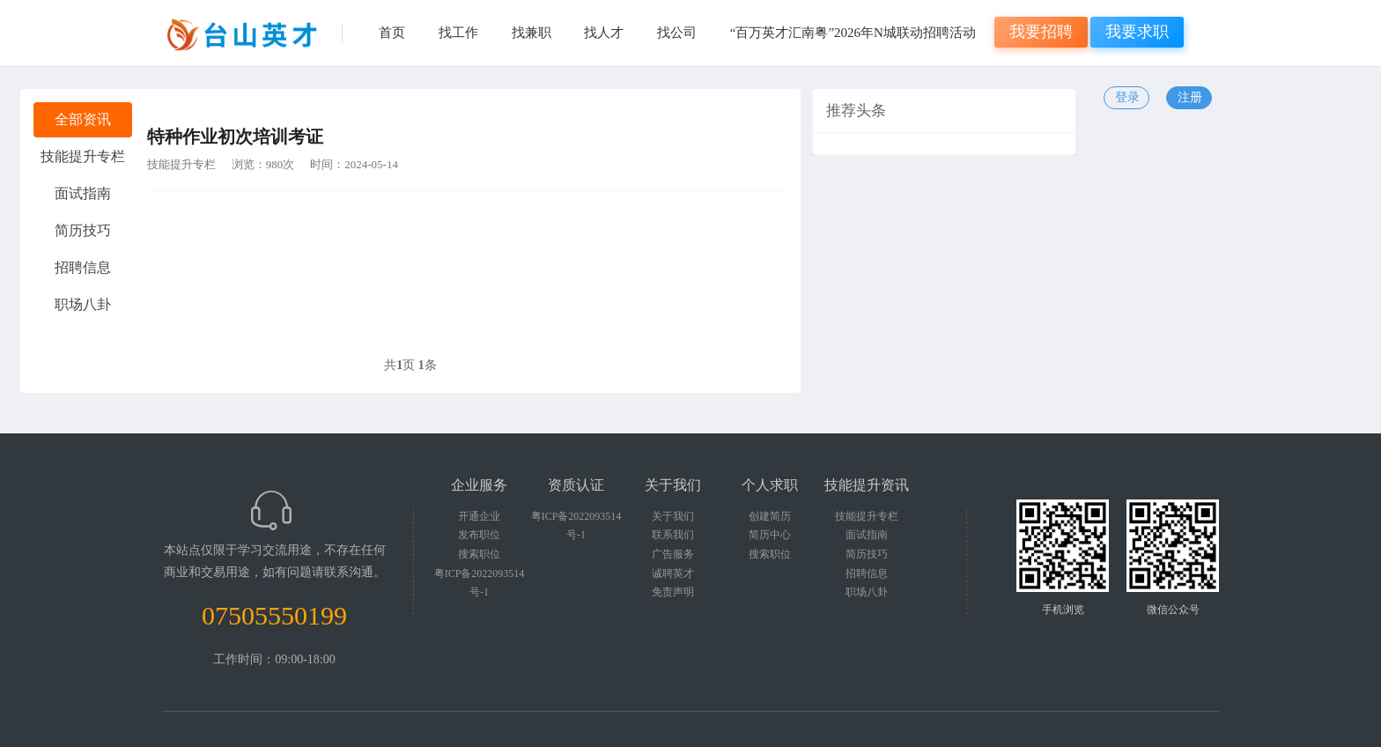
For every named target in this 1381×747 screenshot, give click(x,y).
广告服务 (673, 554)
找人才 (604, 33)
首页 (392, 33)
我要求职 (1137, 32)
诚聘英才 (673, 573)
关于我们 (673, 516)
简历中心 (770, 535)
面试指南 (867, 535)
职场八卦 (867, 592)
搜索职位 (479, 554)
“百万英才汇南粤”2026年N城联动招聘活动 (853, 33)
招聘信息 (867, 573)
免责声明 (673, 592)
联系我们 (673, 535)
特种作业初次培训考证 (235, 136)
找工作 (458, 33)
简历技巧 (867, 554)
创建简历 (770, 516)
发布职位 (479, 535)
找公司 (677, 33)
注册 (1190, 97)
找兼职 (531, 33)
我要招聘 (1041, 32)
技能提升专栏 (181, 164)
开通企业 (479, 516)
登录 (1127, 97)
